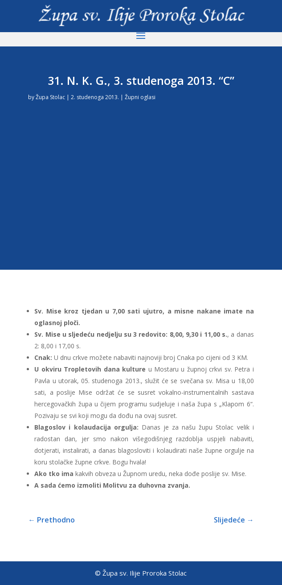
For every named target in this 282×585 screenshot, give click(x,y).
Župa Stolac (50, 97)
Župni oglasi (140, 97)
